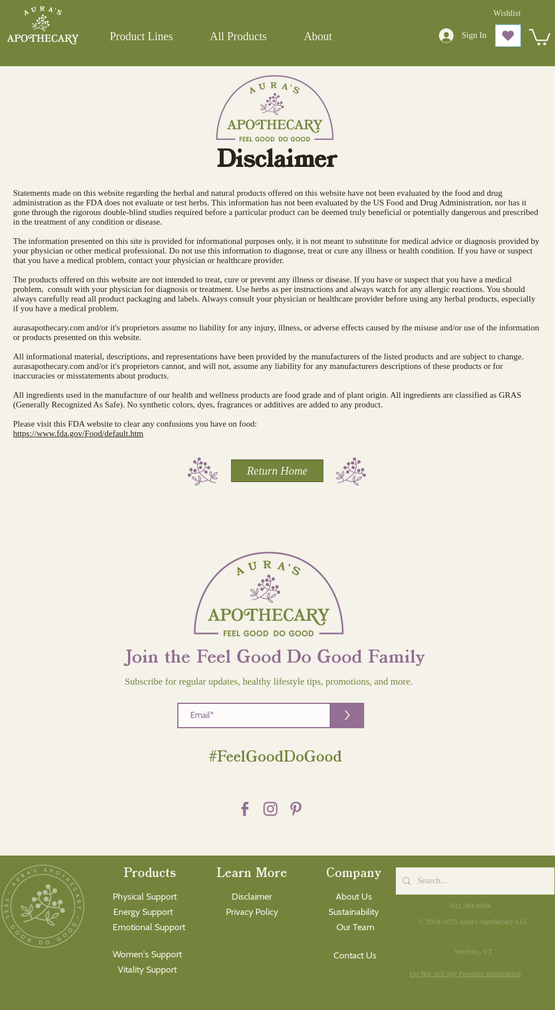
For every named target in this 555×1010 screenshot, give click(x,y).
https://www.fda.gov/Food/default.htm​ (78, 433)
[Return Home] (277, 470)
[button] (141, 36)
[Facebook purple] (245, 809)
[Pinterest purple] (296, 809)
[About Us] (353, 897)
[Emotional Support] (149, 927)
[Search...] (474, 881)
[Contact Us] (355, 956)
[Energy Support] (143, 912)
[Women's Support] (147, 954)
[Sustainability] (353, 912)
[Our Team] (355, 927)
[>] (347, 715)
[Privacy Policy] (251, 912)
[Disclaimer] (252, 897)
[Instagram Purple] (270, 809)
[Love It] (508, 35)
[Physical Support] (145, 897)
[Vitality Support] (147, 970)
